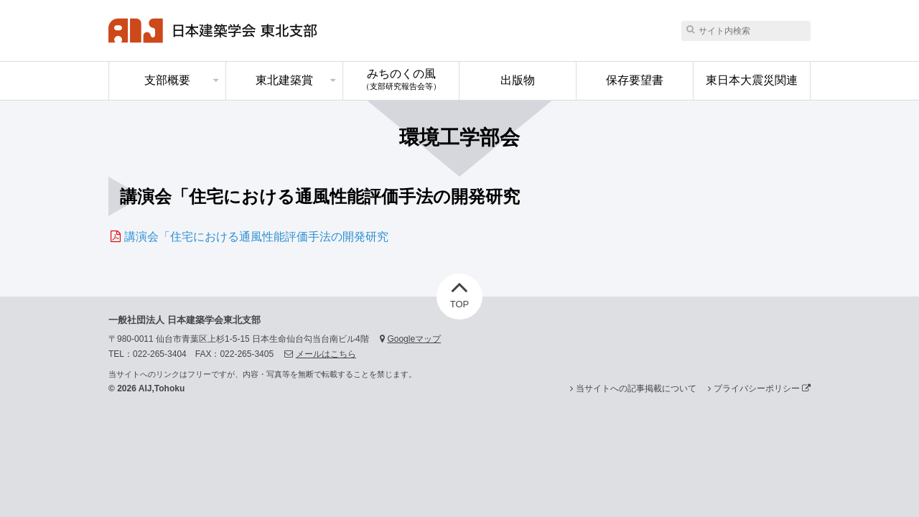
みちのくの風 (401, 78)
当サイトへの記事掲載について (636, 388)
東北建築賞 (284, 80)
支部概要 (167, 80)
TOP (460, 291)
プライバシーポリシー (762, 388)
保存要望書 (634, 80)
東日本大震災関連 (752, 80)
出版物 (517, 80)
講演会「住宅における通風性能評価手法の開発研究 (256, 236)
